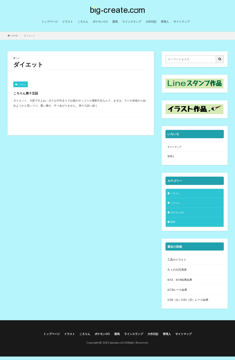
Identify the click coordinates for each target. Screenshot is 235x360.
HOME (14, 35)
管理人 (165, 21)
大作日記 (151, 21)
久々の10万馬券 (177, 272)
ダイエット (29, 35)
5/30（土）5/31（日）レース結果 (187, 302)
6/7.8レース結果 (177, 292)
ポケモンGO (100, 21)
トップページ (50, 21)
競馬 (115, 21)
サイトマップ (181, 21)
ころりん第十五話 (32, 92)
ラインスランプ (131, 21)
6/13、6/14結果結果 (179, 282)
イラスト (67, 21)
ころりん (82, 21)
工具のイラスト (176, 262)
